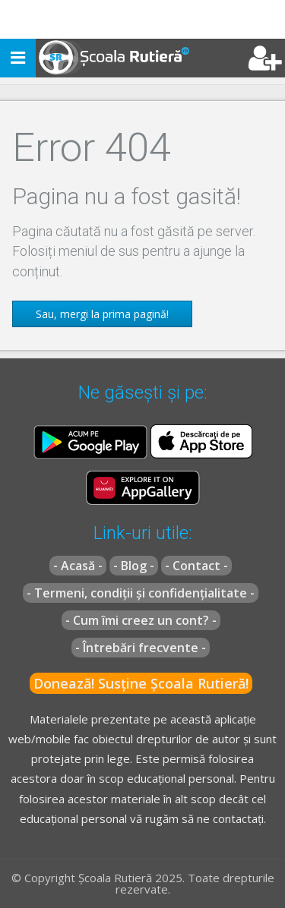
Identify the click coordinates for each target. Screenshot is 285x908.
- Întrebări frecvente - (140, 647)
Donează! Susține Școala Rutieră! (141, 683)
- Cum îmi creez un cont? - (141, 620)
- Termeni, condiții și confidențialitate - (141, 593)
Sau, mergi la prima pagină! (102, 314)
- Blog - (133, 565)
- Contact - (196, 565)
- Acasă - (78, 565)
